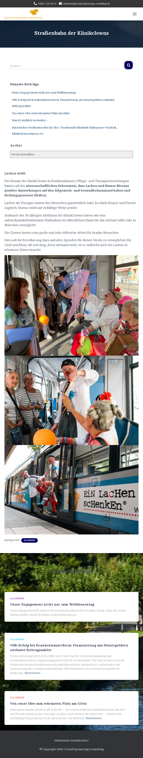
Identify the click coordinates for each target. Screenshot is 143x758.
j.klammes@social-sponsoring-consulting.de (86, 3)
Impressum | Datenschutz (72, 740)
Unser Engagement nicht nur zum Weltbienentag (44, 92)
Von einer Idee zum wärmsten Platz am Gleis (40, 113)
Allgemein (29, 540)
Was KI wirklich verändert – (30, 120)
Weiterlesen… (33, 673)
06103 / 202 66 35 (47, 3)
